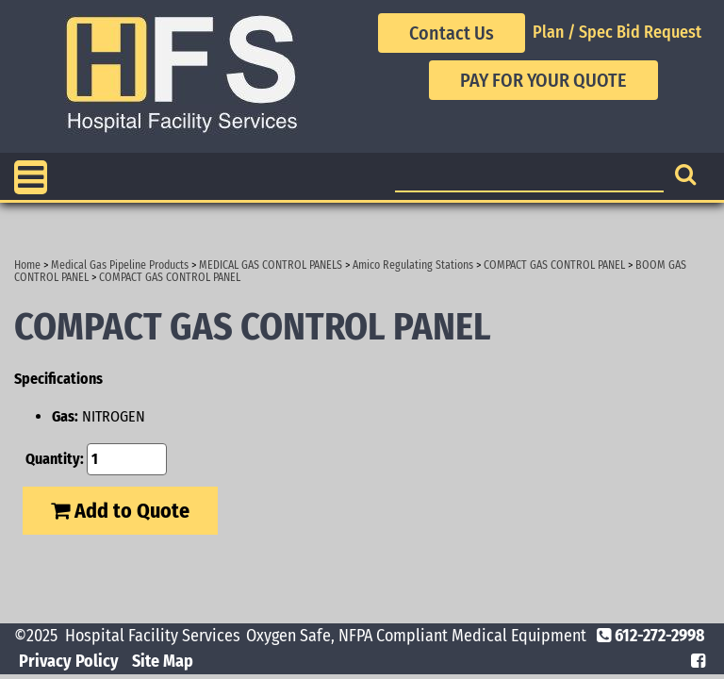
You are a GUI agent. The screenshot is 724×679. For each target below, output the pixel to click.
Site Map (162, 661)
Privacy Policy (69, 661)
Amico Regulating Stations (413, 265)
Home (27, 265)
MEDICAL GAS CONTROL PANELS (270, 265)
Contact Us (451, 33)
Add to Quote (120, 510)
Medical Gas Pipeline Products (120, 265)
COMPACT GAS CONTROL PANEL (554, 265)
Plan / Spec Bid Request (617, 32)
